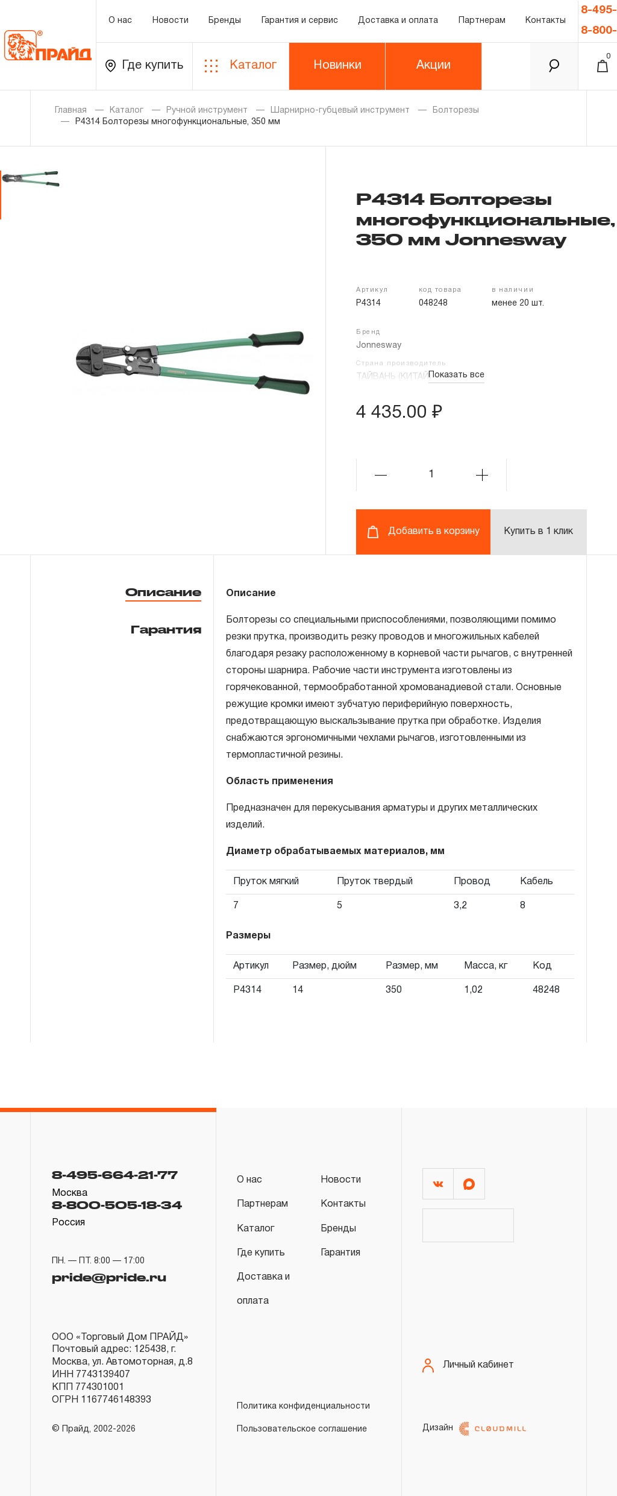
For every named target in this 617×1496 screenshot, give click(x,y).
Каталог (241, 66)
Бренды (224, 21)
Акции (433, 65)
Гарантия (166, 629)
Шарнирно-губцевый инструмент (340, 111)
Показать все (456, 375)
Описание (163, 592)
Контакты (545, 21)
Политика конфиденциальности (303, 1406)
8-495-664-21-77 (115, 1174)
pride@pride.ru (109, 1277)
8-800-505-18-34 (117, 1205)
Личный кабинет (468, 1365)
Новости (170, 21)
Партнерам (482, 21)
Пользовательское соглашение (302, 1429)
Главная (71, 111)
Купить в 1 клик (538, 531)
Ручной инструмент (207, 111)
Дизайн (474, 1429)
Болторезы (456, 111)
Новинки (337, 65)
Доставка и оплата (398, 21)
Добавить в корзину (423, 532)
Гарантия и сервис (300, 21)
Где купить (144, 66)
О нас (120, 21)
